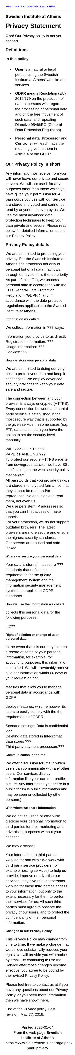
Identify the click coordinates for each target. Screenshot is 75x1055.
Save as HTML (48, 6)
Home (9, 6)
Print (16, 6)
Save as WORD (29, 6)
